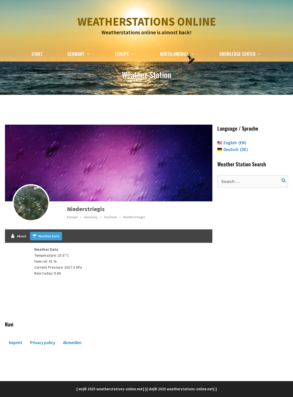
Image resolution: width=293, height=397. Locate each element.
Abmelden (72, 342)
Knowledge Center (247, 53)
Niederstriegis (86, 209)
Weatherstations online (146, 21)
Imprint (15, 342)
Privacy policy (42, 342)
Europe (131, 53)
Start (37, 54)
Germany (85, 53)
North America (183, 53)
